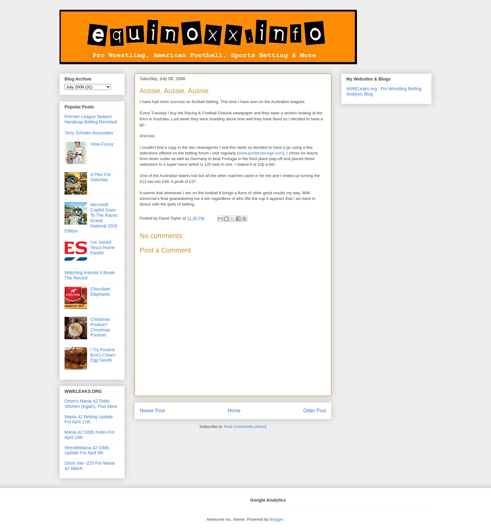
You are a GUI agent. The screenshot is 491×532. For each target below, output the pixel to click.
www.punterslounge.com (261, 153)
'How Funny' (102, 144)
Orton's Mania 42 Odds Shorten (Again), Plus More (91, 404)
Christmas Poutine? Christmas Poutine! (100, 327)
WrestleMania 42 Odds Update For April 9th (87, 450)
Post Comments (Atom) (245, 426)
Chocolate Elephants (100, 291)
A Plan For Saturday (100, 177)
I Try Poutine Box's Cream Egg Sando (103, 355)
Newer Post (152, 410)
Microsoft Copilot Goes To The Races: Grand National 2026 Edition (92, 217)
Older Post (314, 410)
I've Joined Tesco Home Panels (102, 247)
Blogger (276, 519)
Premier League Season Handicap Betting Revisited (91, 119)
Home (234, 410)
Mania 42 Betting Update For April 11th (89, 419)
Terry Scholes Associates (89, 132)
